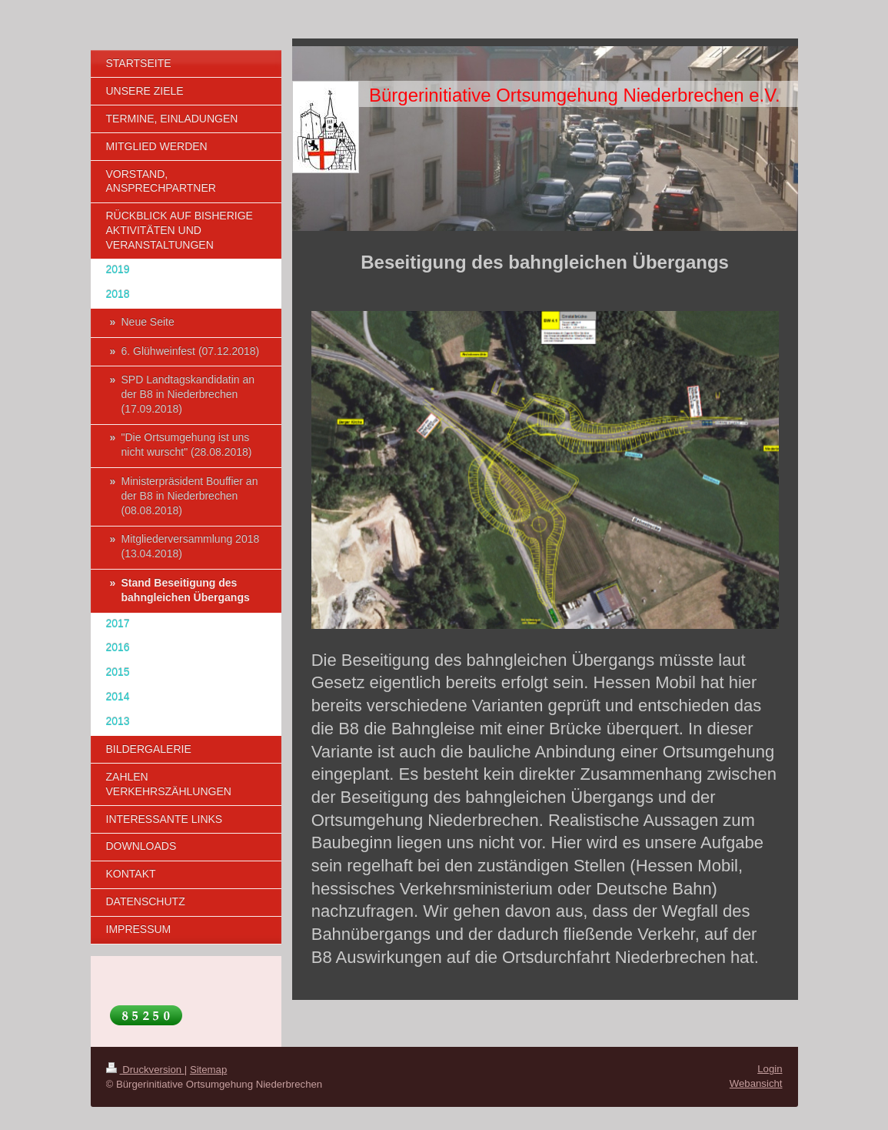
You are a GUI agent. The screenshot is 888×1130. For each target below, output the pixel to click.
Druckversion (145, 1069)
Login (769, 1069)
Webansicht (756, 1083)
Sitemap (208, 1069)
